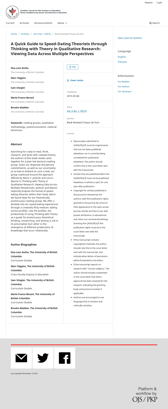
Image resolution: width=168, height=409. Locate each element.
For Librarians (124, 91)
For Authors (123, 86)
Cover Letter (77, 80)
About (61, 23)
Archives (24, 23)
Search (154, 23)
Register (149, 2)
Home (14, 33)
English (122, 56)
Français (122, 61)
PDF (74, 66)
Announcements (43, 23)
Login (159, 2)
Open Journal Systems (130, 37)
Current (10, 23)
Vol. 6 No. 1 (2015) (42, 33)
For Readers (123, 81)
